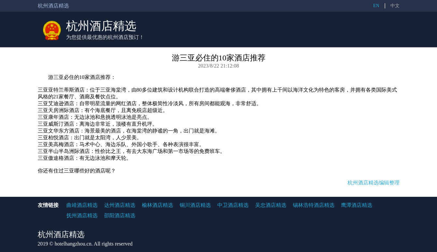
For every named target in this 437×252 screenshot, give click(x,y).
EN (376, 5)
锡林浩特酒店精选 (314, 205)
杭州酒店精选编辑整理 (374, 182)
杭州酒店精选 (101, 25)
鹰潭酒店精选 (356, 205)
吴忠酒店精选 (270, 205)
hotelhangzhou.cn (73, 243)
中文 (395, 5)
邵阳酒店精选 (119, 215)
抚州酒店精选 (82, 215)
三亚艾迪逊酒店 (56, 103)
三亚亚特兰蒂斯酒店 (61, 90)
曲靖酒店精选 (82, 205)
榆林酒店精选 (157, 205)
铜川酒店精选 (195, 205)
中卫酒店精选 (233, 205)
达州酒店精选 (119, 205)
